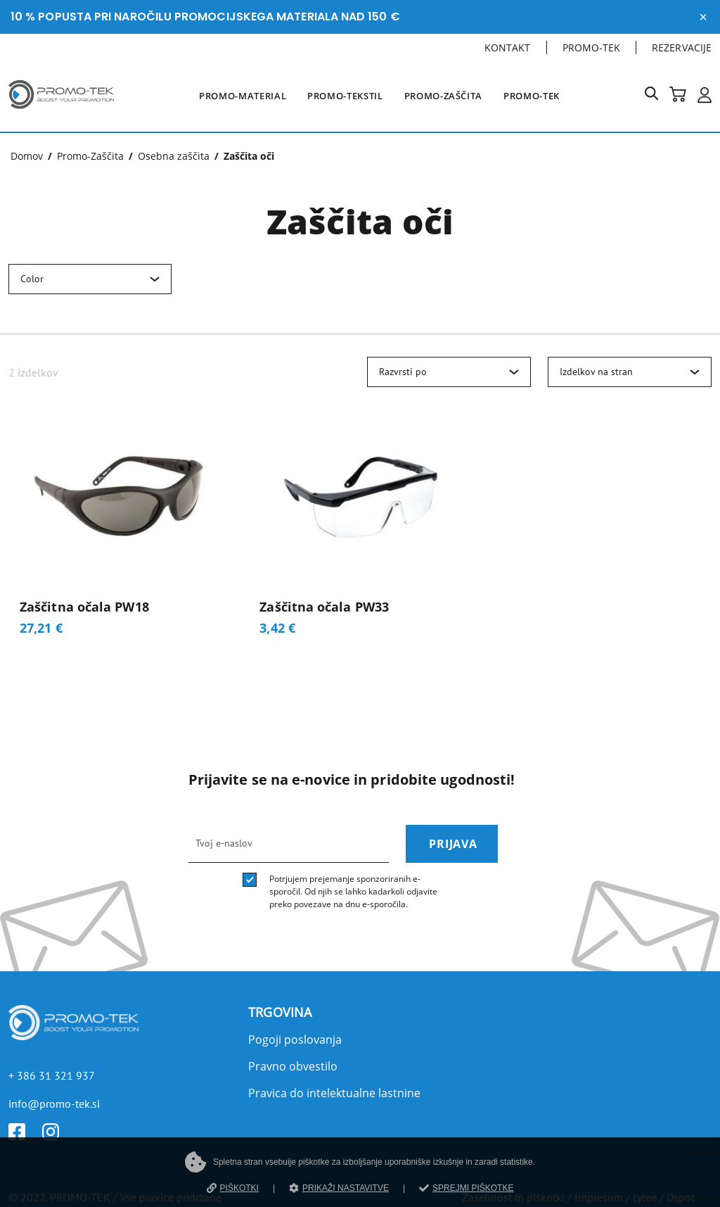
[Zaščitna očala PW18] (119, 528)
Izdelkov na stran (596, 371)
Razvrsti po (403, 371)
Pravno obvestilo (293, 1066)
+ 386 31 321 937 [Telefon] (51, 1075)
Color (32, 278)
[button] (657, 96)
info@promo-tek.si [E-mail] (54, 1104)
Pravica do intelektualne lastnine (334, 1093)
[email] (288, 844)
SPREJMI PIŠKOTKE (466, 1188)
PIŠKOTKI (233, 1188)
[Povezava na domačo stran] (61, 112)
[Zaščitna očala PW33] (359, 528)
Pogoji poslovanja (295, 1039)
